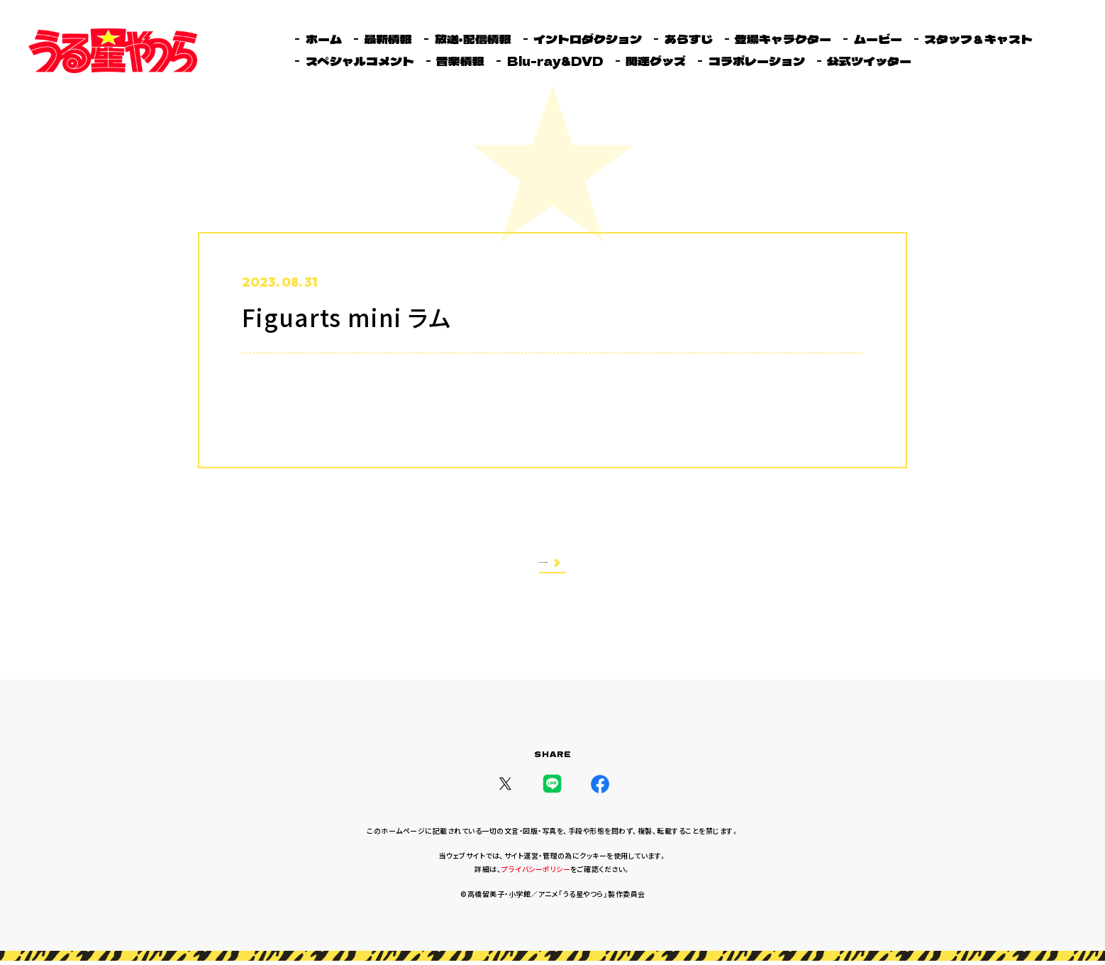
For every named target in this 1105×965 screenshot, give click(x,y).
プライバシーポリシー (535, 873)
